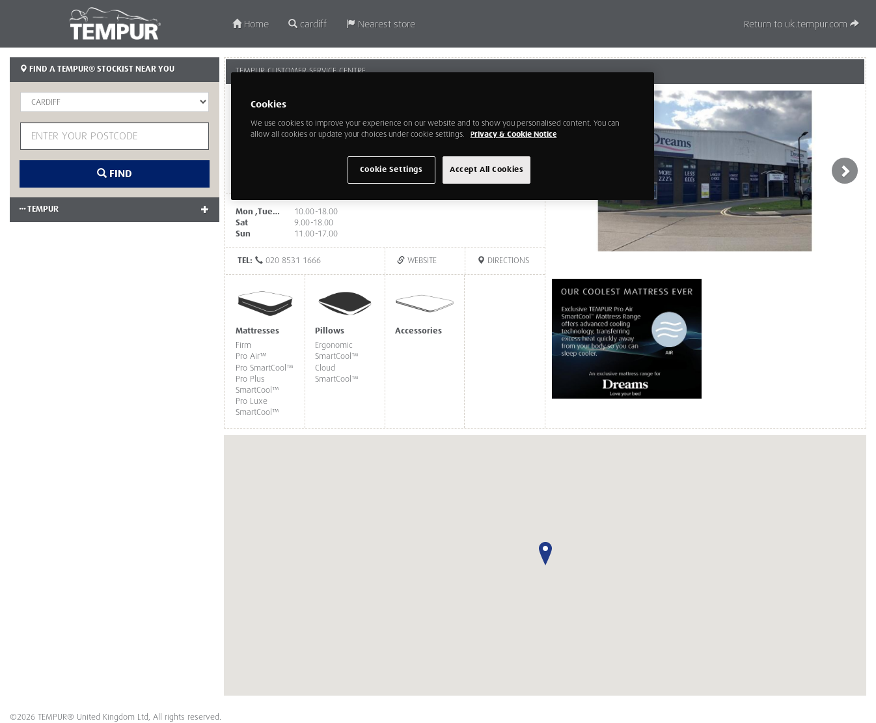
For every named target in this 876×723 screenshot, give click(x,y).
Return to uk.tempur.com (801, 24)
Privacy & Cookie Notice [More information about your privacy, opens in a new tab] (513, 134)
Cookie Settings (391, 170)
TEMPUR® (115, 23)
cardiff (307, 24)
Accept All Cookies (486, 170)
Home (250, 24)
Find (114, 173)
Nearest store (380, 24)
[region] (442, 136)
